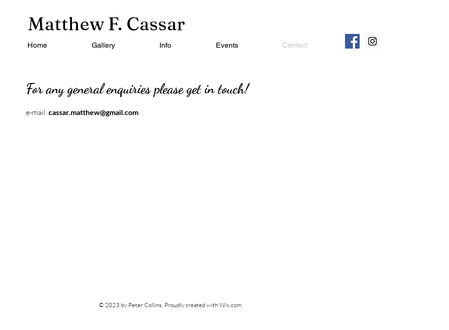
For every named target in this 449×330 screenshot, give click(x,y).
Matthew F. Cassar (106, 23)
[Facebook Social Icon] (352, 41)
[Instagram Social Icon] (372, 41)
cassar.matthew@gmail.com (93, 112)
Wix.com (230, 304)
